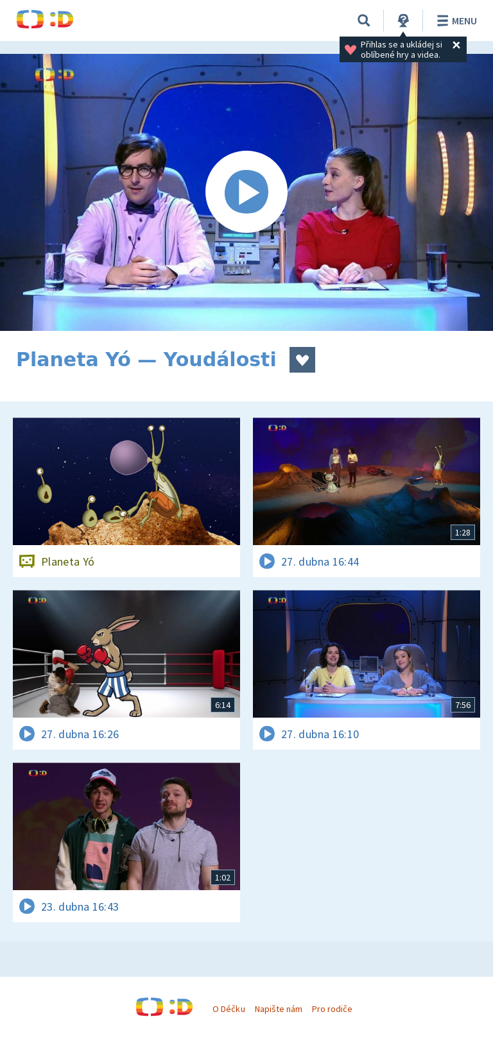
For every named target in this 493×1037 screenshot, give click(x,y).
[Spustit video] (246, 192)
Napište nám (278, 1009)
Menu (455, 20)
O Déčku (228, 1009)
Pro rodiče (332, 1009)
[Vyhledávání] (364, 20)
